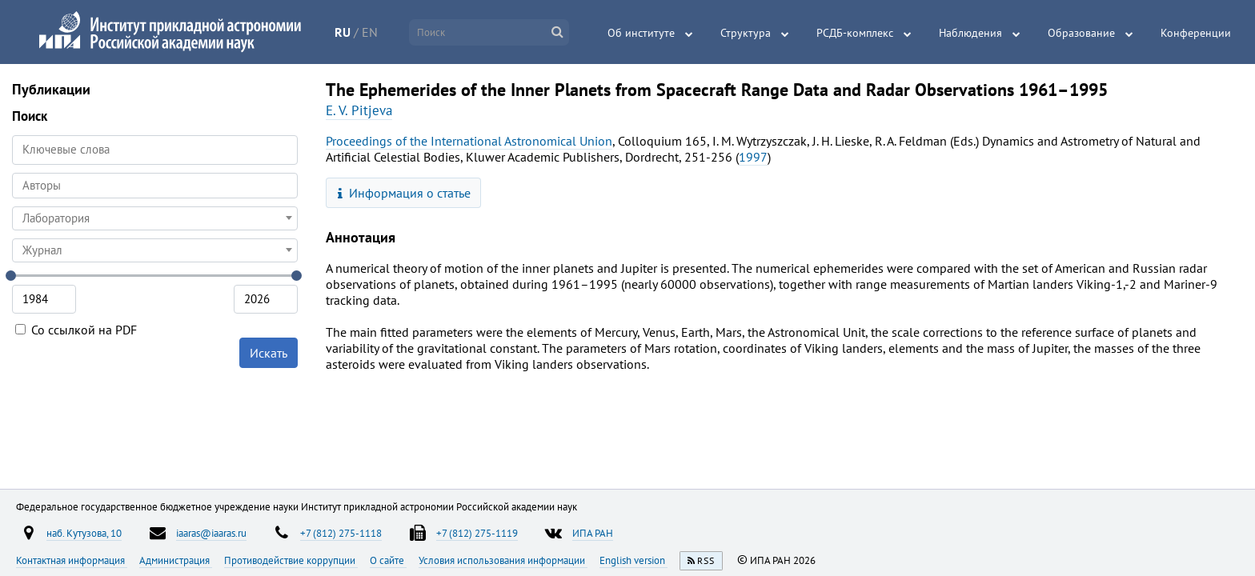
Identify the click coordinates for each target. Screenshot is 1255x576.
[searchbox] (154, 185)
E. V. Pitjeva (359, 110)
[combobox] (155, 185)
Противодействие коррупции (291, 560)
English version (633, 560)
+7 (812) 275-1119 (477, 533)
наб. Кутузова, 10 (84, 533)
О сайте (388, 560)
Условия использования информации (503, 560)
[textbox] (155, 218)
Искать (268, 353)
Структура (745, 33)
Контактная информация (71, 560)
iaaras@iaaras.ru (211, 533)
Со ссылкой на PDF (76, 330)
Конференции (1196, 33)
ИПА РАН (592, 533)
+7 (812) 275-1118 (341, 533)
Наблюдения (970, 33)
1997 (753, 157)
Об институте (641, 33)
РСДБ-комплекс (854, 33)
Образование (1081, 33)
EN (370, 32)
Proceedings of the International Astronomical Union (469, 141)
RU (343, 32)
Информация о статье (404, 193)
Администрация (175, 560)
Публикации (51, 89)
